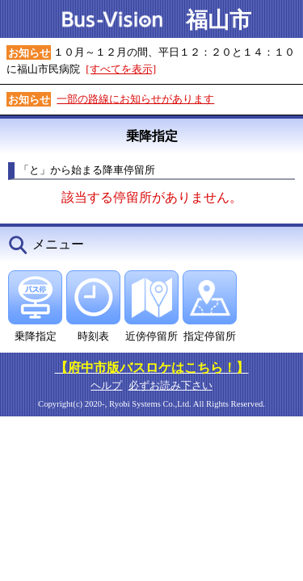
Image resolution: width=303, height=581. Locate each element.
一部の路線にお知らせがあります (135, 99)
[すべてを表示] (121, 69)
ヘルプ (106, 385)
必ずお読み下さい (170, 385)
